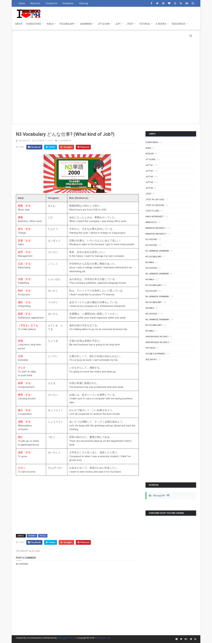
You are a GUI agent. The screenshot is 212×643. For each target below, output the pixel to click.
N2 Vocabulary (153, 256)
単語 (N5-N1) (151, 359)
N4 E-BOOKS (151, 291)
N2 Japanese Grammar (157, 251)
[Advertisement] (106, 53)
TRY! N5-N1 (150, 348)
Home (22, 3)
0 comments (64, 140)
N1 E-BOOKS (151, 239)
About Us (35, 3)
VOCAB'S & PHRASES (155, 354)
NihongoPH (159, 495)
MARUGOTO (151, 222)
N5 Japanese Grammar (157, 319)
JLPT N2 (149, 171)
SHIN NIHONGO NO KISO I (157, 336)
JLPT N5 (149, 188)
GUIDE (148, 148)
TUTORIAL (144, 23)
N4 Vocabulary (153, 302)
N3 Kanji (32, 536)
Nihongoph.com (103, 638)
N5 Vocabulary (153, 325)
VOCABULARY (66, 23)
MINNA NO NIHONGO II (155, 234)
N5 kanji (149, 331)
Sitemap (83, 3)
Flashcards (151, 142)
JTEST (130, 23)
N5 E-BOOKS (151, 314)
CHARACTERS (33, 23)
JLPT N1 (149, 165)
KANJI (50, 23)
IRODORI (149, 154)
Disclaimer (68, 3)
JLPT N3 (149, 177)
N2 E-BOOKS (151, 245)
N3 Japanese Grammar (157, 274)
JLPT (118, 23)
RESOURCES (178, 23)
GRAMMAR (86, 23)
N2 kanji (149, 262)
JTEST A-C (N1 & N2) (154, 199)
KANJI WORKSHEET (154, 216)
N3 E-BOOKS (151, 268)
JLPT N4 (149, 182)
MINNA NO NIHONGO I (155, 228)
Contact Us (51, 3)
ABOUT (19, 23)
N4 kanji (149, 308)
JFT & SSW (103, 23)
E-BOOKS (161, 23)
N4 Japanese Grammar (157, 296)
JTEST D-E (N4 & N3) (154, 205)
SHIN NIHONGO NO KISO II (157, 342)
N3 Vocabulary (153, 285)
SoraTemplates (34, 638)
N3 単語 (43, 536)
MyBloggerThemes (66, 638)
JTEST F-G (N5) (152, 211)
